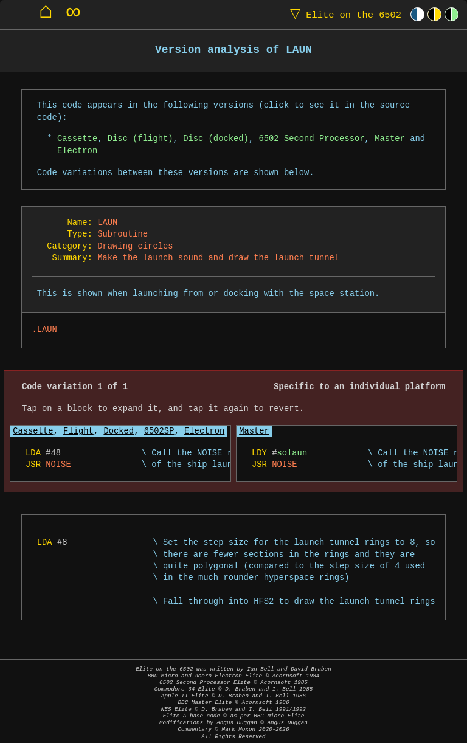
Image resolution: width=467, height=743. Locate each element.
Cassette (77, 139)
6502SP (159, 431)
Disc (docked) (216, 139)
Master (390, 139)
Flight (78, 431)
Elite (343, 14)
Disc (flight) (140, 139)
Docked (118, 431)
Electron (77, 151)
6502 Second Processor (311, 139)
